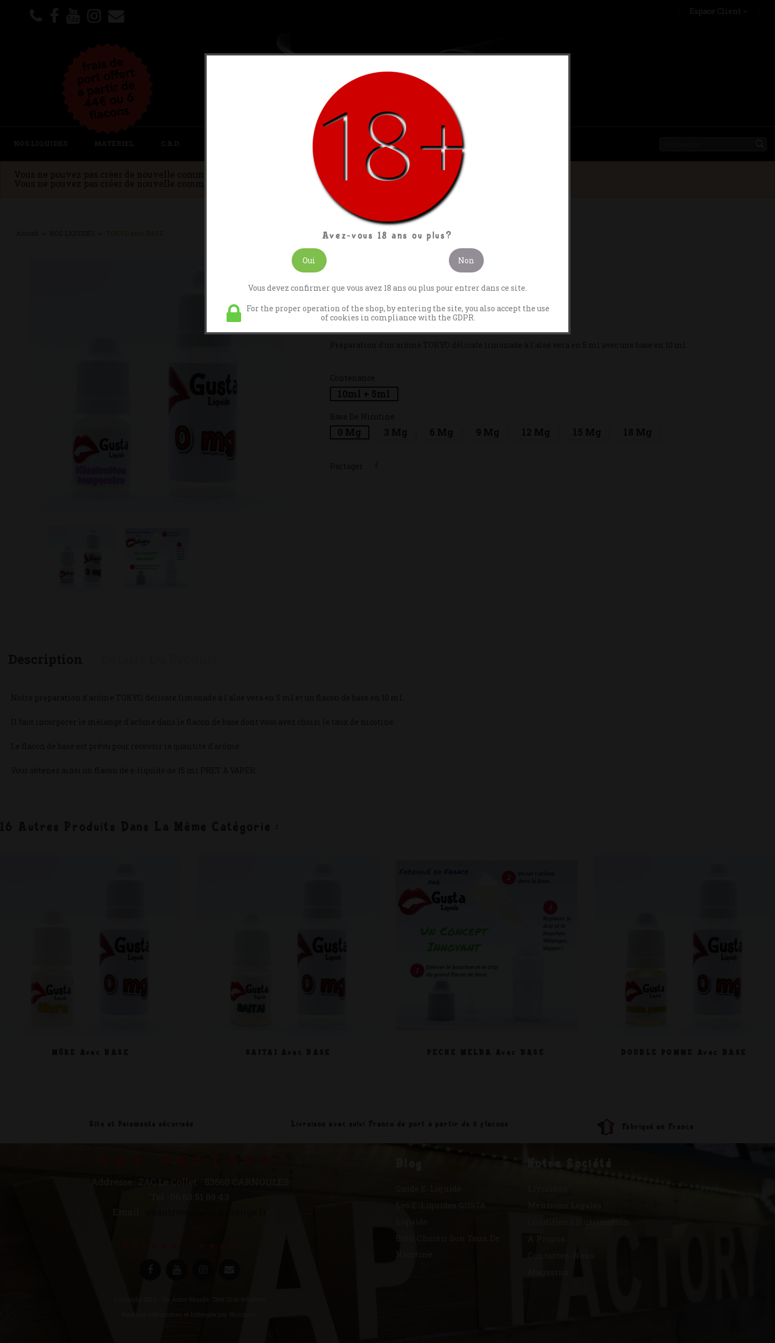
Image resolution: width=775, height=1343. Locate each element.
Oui (308, 260)
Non (466, 260)
